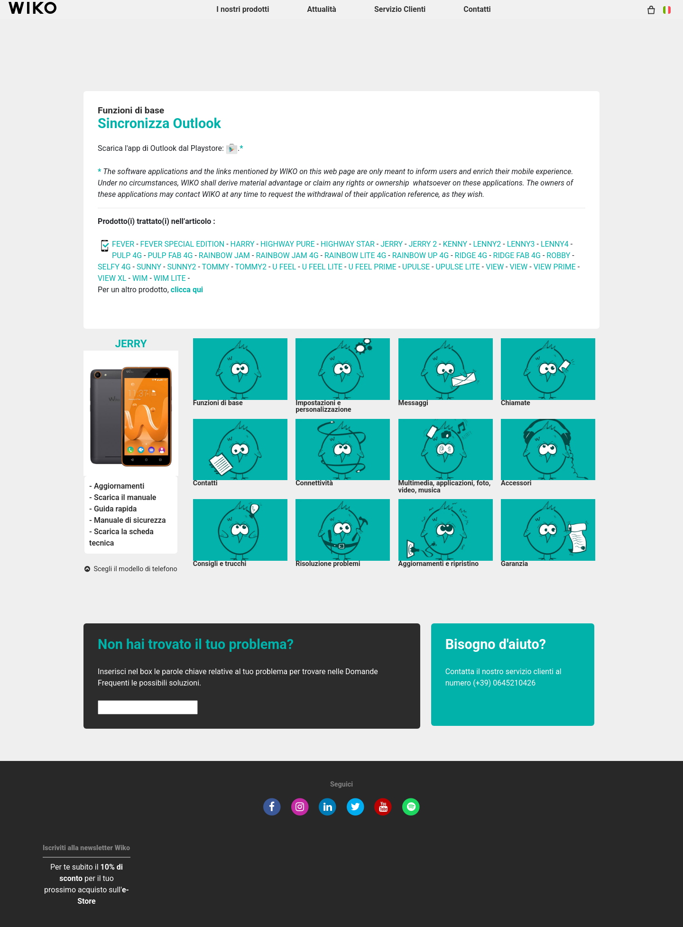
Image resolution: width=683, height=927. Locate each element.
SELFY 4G (114, 266)
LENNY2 (487, 244)
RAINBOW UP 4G (421, 255)
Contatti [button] (477, 9)
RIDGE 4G (471, 255)
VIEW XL (112, 278)
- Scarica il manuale (122, 497)
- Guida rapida (113, 508)
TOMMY (216, 266)
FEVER (124, 244)
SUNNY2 (181, 266)
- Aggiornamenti (116, 486)
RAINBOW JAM (225, 255)
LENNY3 (521, 244)
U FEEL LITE (322, 266)
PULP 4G (127, 255)
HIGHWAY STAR (349, 244)
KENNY (455, 244)
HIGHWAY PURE (288, 244)
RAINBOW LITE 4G (355, 255)
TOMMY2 (251, 266)
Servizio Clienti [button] (399, 9)
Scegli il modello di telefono (130, 569)
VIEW (496, 266)
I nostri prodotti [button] (242, 9)
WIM (140, 278)
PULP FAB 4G (170, 255)
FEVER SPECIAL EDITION (182, 244)
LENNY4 (555, 244)
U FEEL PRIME (372, 266)
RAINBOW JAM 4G (287, 255)
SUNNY (149, 266)
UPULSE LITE (457, 266)
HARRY (244, 244)
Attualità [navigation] (321, 9)
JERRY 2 (422, 244)
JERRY (391, 244)
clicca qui (187, 289)
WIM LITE (170, 278)
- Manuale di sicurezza (127, 520)
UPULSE (417, 266)
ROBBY (558, 255)
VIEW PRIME (555, 266)
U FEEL (284, 266)
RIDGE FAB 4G (517, 255)
